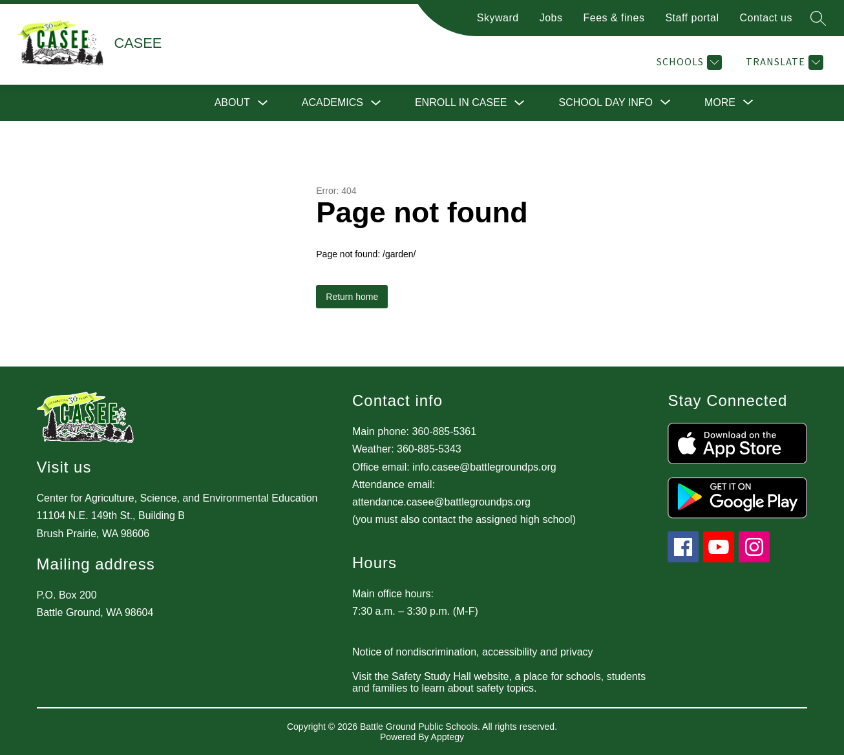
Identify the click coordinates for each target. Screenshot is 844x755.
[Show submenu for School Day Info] (605, 103)
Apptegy (447, 737)
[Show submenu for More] (719, 103)
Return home (352, 297)
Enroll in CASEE (461, 102)
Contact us (766, 17)
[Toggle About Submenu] (263, 103)
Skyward (498, 17)
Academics (332, 102)
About (232, 102)
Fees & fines (613, 17)
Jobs (551, 17)
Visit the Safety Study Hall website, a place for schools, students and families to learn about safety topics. (499, 682)
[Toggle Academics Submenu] (376, 103)
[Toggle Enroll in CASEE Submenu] (519, 103)
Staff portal (692, 17)
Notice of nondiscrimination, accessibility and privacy (472, 651)
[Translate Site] (783, 62)
